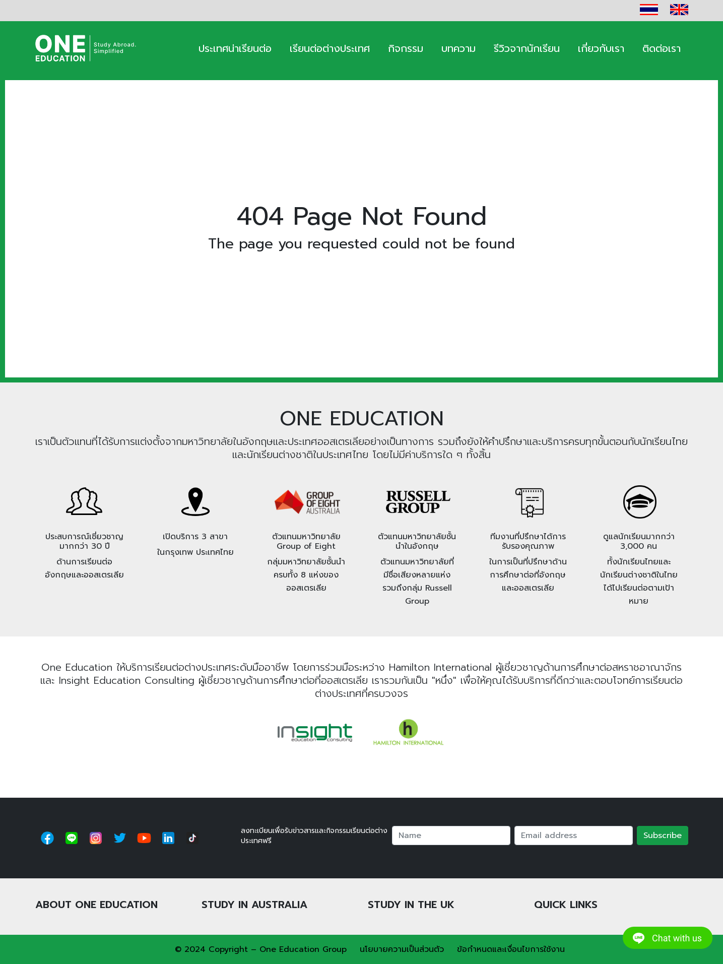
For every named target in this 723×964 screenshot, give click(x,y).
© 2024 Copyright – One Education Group (261, 949)
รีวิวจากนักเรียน (527, 48)
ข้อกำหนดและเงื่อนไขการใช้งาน (511, 949)
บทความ (458, 48)
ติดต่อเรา (661, 48)
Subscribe (662, 835)
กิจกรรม (405, 48)
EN (679, 9)
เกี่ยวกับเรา (601, 48)
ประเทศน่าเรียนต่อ (235, 48)
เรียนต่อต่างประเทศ (330, 48)
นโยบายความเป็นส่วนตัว (402, 949)
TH (649, 9)
